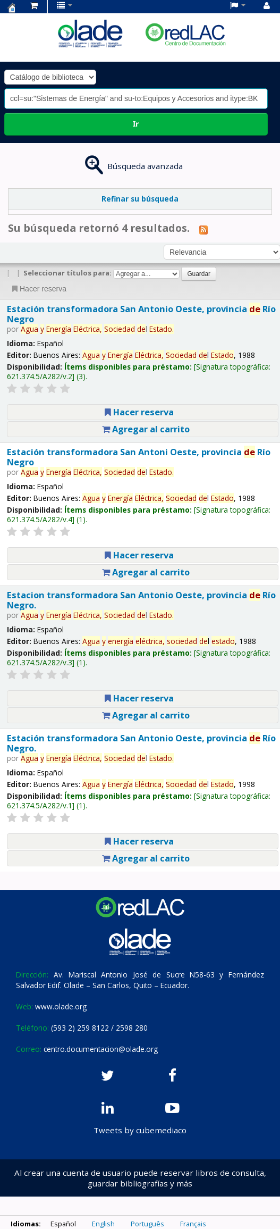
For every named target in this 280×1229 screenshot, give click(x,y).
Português (147, 1223)
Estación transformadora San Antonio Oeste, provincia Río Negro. (141, 743)
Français (193, 1223)
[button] (34, 5)
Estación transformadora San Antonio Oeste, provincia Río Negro (141, 314)
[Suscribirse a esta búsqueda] (203, 229)
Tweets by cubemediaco (140, 1130)
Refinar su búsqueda (140, 199)
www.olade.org (61, 1006)
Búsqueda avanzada (145, 166)
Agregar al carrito (146, 429)
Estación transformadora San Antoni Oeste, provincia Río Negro (138, 457)
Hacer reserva (38, 289)
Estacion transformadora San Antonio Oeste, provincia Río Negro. (141, 600)
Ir (136, 124)
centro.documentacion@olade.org (101, 1049)
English (103, 1223)
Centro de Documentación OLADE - (11, 7)
